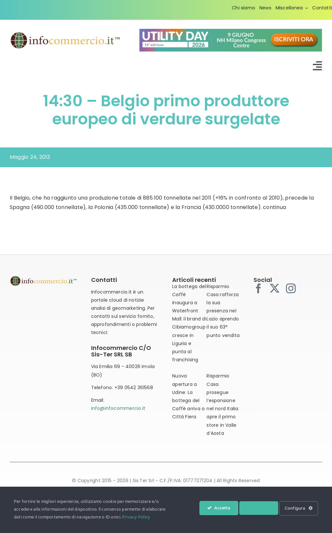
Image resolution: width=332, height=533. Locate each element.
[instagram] (291, 288)
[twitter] (274, 288)
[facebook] (258, 288)
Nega (258, 508)
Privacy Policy (136, 517)
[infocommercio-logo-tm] (65, 33)
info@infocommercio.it (118, 408)
